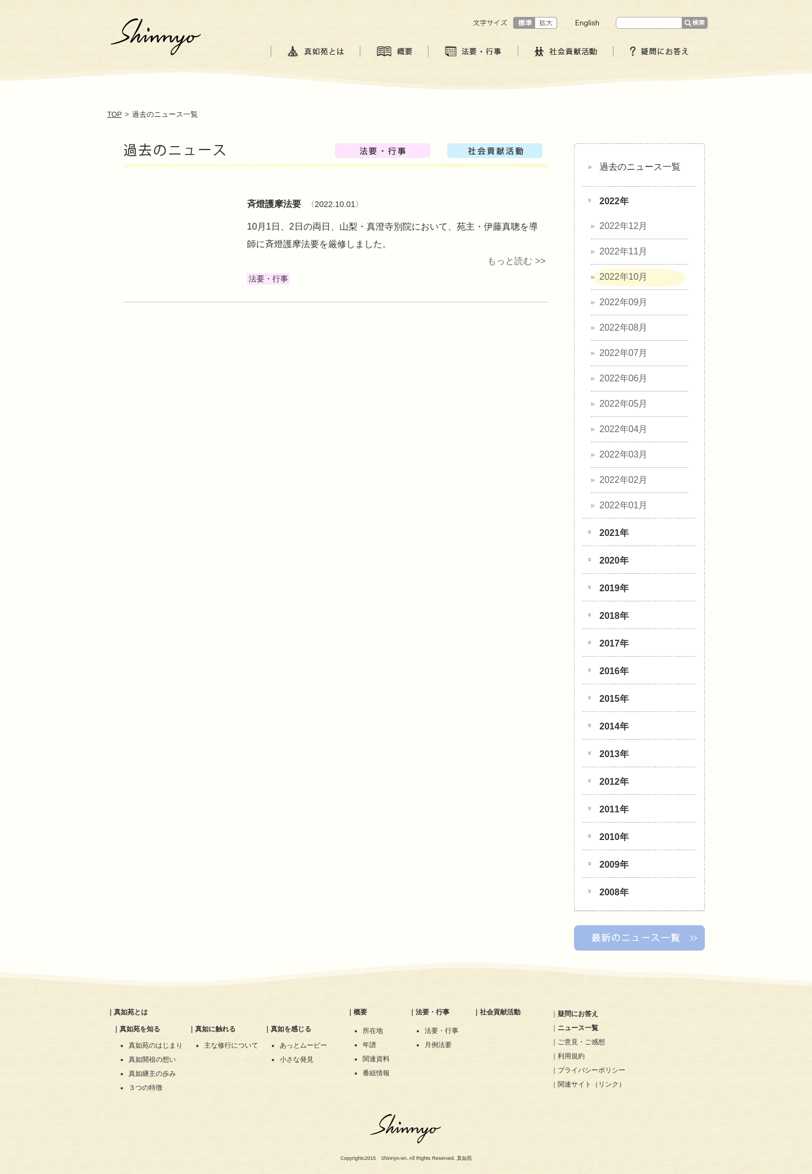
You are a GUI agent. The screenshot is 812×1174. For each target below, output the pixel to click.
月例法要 (438, 1045)
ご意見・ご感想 (581, 1042)
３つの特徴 (145, 1088)
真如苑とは (131, 1012)
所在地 (373, 1031)
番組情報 (376, 1073)
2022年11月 (623, 251)
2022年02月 (623, 480)
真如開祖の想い (152, 1059)
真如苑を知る (140, 1029)
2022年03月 (623, 454)
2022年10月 (623, 277)
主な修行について (231, 1045)
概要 (360, 1012)
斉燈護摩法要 (274, 204)
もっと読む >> (516, 261)
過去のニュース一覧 (640, 167)
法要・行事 (432, 1012)
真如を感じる (291, 1029)
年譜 (369, 1045)
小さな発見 (297, 1059)
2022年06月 (623, 378)
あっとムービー (303, 1045)
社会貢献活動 (500, 1012)
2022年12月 (623, 226)
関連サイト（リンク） (591, 1084)
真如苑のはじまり (156, 1045)
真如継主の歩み (152, 1074)
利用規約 (571, 1056)
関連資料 (376, 1059)
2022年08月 (623, 327)
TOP (114, 114)
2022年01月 (623, 505)
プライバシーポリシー (591, 1070)
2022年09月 (623, 302)
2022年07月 (623, 353)
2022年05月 (623, 403)
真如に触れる (215, 1029)
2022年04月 (623, 429)
